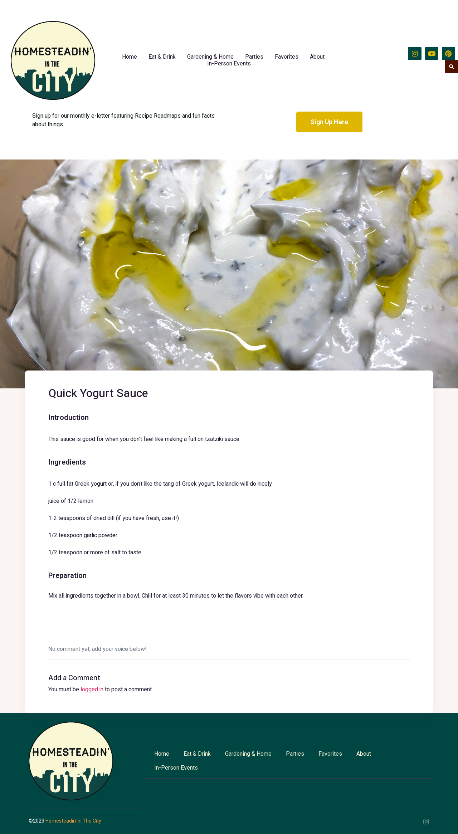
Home (129, 56)
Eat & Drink (162, 56)
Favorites (286, 56)
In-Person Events (229, 63)
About (317, 56)
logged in (92, 689)
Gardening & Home (210, 56)
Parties (254, 56)
